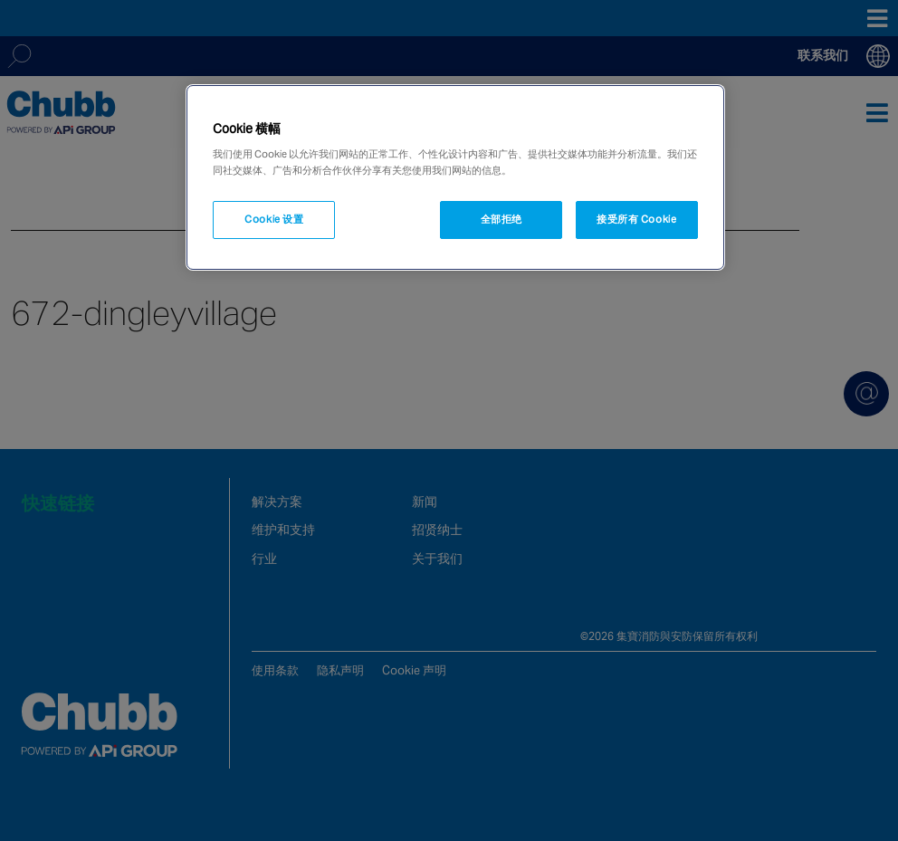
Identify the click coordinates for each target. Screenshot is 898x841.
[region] (455, 177)
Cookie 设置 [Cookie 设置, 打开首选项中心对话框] (273, 219)
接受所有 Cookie (636, 219)
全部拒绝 (501, 219)
